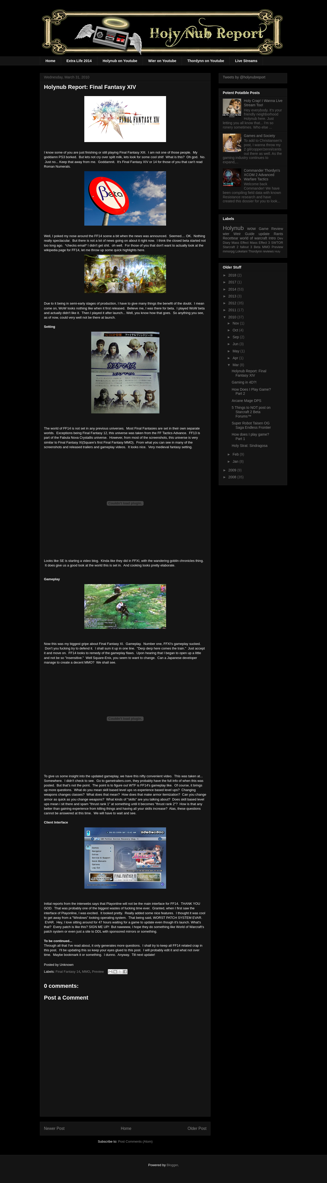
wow (251, 228)
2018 (232, 275)
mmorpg (229, 251)
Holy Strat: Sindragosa (249, 446)
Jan (235, 461)
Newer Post (54, 1128)
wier (226, 234)
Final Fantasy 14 (68, 971)
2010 (232, 317)
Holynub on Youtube (120, 61)
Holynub (233, 228)
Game (263, 229)
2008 (232, 477)
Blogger (172, 1165)
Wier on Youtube (162, 61)
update (264, 234)
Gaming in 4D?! (244, 382)
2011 (232, 310)
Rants (278, 234)
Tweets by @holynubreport (244, 77)
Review (277, 229)
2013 (232, 296)
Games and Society (259, 136)
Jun (235, 344)
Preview (98, 971)
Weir (237, 234)
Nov (236, 323)
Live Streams (246, 61)
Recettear (230, 238)
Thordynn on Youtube (205, 61)
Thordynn (255, 251)
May (236, 351)
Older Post (197, 1128)
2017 (232, 282)
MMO (86, 971)
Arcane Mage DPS (246, 401)
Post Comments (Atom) (135, 1141)
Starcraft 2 (230, 247)
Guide (249, 234)
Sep (236, 337)
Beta (257, 247)
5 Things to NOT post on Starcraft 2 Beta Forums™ (251, 411)
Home (50, 61)
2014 (232, 289)
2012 (232, 303)
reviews (268, 251)
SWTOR (277, 243)
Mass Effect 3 (260, 243)
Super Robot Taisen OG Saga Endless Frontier (251, 425)
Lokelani (242, 251)
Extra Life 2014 (79, 61)
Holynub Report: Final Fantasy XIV (249, 373)
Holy (277, 251)
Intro (272, 238)
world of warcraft (253, 238)
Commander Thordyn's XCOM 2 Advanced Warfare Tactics (262, 174)
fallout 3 (246, 247)
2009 (232, 470)
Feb (236, 454)
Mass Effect (240, 243)
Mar (236, 365)
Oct (235, 330)
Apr (235, 358)
